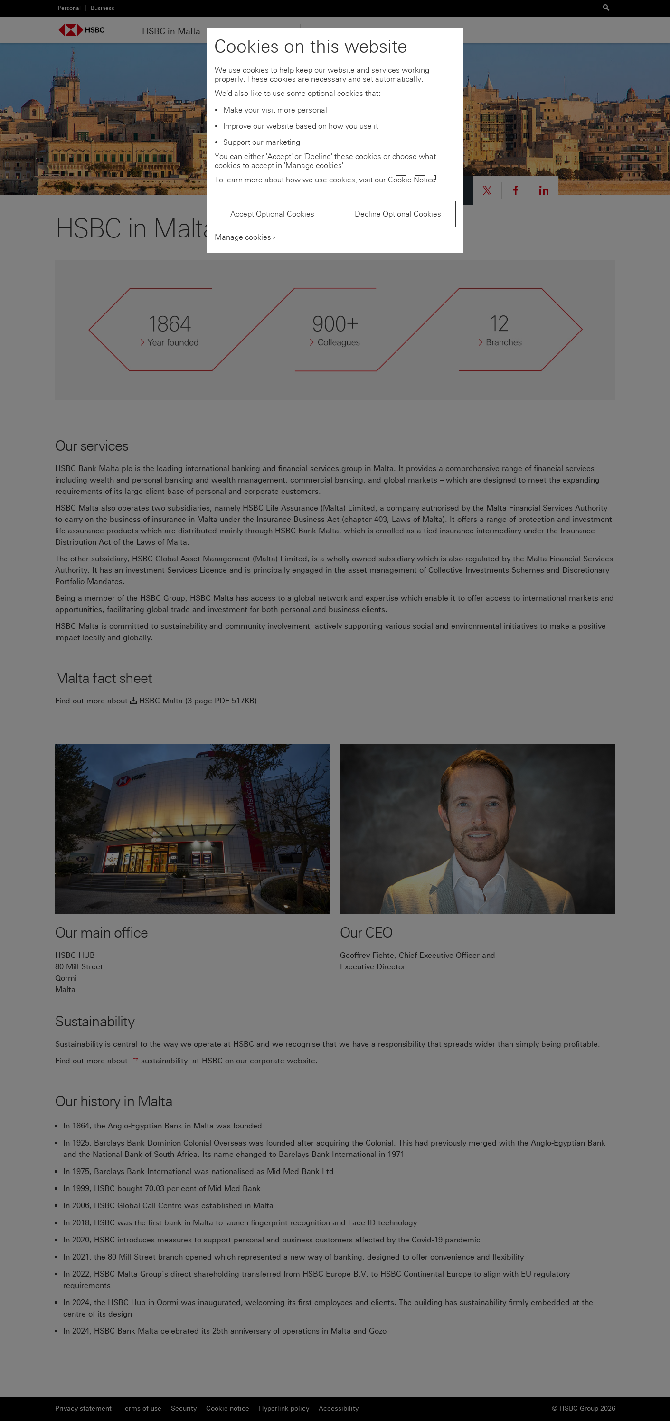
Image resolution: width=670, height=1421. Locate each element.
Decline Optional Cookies (398, 213)
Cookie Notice (412, 179)
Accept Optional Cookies (272, 213)
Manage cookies (243, 237)
